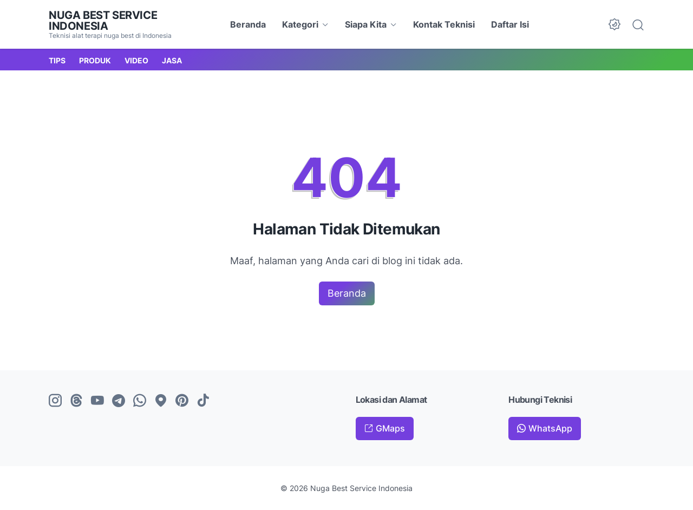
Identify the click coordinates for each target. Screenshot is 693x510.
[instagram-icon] (55, 401)
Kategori (300, 24)
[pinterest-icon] (181, 401)
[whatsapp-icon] (139, 401)
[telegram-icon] (118, 401)
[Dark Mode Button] (614, 24)
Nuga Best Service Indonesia (103, 20)
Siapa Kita (366, 24)
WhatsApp (550, 428)
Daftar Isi (510, 24)
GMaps (390, 428)
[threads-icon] (76, 401)
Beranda (248, 24)
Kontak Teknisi (444, 24)
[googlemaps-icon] (160, 401)
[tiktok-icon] (203, 401)
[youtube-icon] (97, 401)
